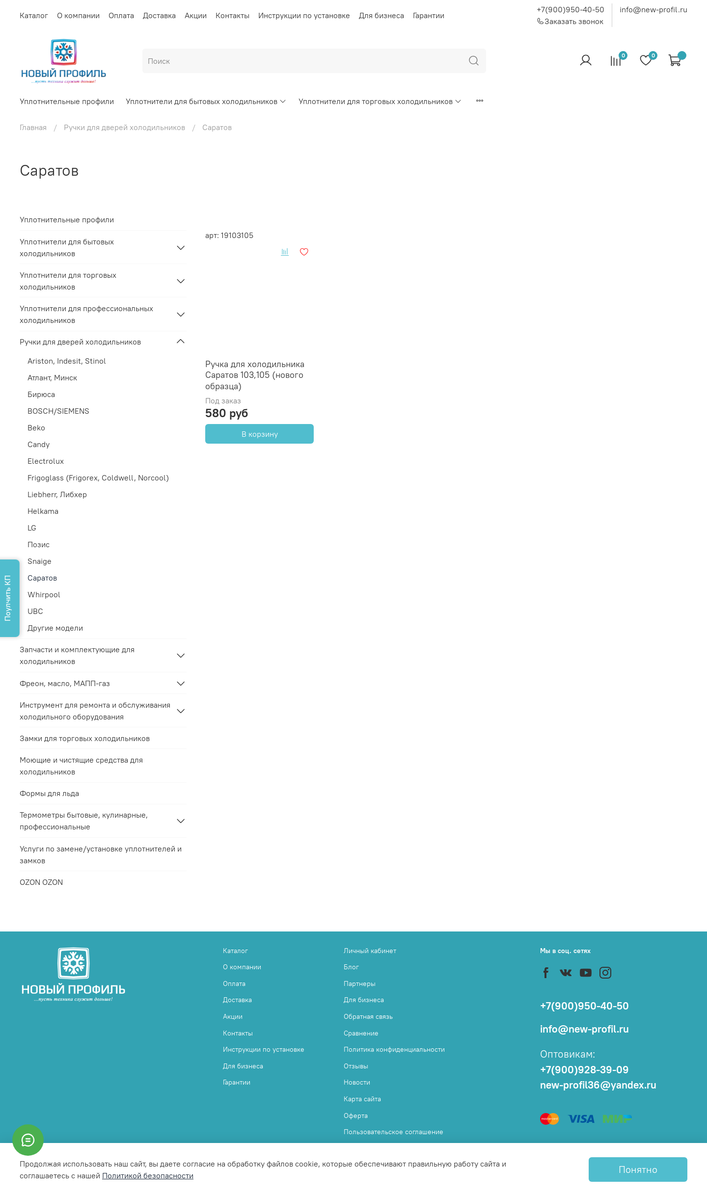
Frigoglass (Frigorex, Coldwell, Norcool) (98, 477)
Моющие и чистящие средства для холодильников (81, 765)
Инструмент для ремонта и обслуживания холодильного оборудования (95, 710)
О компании (78, 15)
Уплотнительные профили (67, 101)
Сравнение (361, 1033)
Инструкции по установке (304, 15)
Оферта (356, 1115)
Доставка (159, 15)
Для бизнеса (381, 15)
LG (31, 527)
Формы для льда (49, 793)
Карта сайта (362, 1098)
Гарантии (428, 15)
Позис (38, 544)
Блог (351, 966)
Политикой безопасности (147, 1175)
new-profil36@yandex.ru (598, 1084)
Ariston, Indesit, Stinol (66, 361)
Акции (196, 15)
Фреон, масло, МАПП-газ (65, 683)
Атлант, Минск (52, 377)
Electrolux (45, 461)
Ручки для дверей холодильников (124, 127)
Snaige (39, 561)
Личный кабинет (370, 950)
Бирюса (41, 394)
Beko (36, 427)
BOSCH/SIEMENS (58, 411)
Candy (38, 444)
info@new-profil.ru (653, 9)
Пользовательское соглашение (393, 1131)
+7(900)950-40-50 (570, 9)
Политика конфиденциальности (394, 1049)
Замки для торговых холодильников (85, 738)
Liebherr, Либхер (57, 494)
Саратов (42, 578)
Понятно (638, 1169)
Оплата (121, 15)
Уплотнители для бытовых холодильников (206, 101)
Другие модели (55, 628)
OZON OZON (41, 882)
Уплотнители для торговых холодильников (380, 101)
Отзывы (356, 1066)
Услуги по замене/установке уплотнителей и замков (101, 854)
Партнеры (360, 983)
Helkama (42, 511)
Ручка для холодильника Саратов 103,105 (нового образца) (254, 375)
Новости (357, 1082)
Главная (33, 127)
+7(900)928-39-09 (584, 1069)
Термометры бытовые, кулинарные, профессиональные (84, 820)
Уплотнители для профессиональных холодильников (86, 314)
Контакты (232, 15)
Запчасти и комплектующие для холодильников (77, 655)
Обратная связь (368, 1016)
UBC (35, 611)
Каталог (34, 15)
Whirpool (43, 594)
